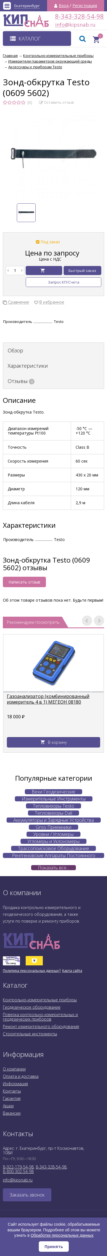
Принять (54, 1246)
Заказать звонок (27, 1195)
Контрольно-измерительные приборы (40, 999)
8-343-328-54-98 (79, 16)
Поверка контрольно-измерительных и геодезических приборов (40, 1017)
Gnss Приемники (53, 827)
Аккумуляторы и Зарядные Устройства (53, 820)
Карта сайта (72, 970)
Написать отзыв (24, 582)
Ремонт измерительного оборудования (41, 1026)
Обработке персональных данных (62, 1235)
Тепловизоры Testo (53, 805)
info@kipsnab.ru (60, 24)
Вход (63, 5)
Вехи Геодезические (53, 791)
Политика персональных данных (31, 970)
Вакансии (12, 1113)
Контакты (12, 1091)
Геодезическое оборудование (31, 1007)
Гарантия (12, 1098)
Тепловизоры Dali (53, 813)
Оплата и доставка (21, 1076)
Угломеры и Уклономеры (53, 841)
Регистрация (84, 5)
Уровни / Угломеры (53, 834)
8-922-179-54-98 (18, 1167)
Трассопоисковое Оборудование (53, 848)
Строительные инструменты (30, 1033)
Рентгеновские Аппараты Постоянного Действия (53, 855)
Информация (15, 1083)
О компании (14, 1069)
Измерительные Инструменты (54, 798)
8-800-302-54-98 (18, 1171)
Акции (8, 1105)
